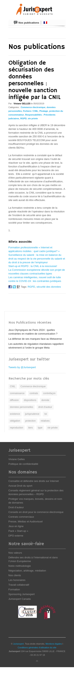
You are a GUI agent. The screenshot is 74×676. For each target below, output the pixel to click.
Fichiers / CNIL (30, 111)
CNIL (12, 386)
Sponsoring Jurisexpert (21, 594)
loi (45, 414)
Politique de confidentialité (23, 463)
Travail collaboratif (18, 584)
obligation (15, 420)
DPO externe (15, 535)
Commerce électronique (33, 107)
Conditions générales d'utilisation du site (37, 647)
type (40, 427)
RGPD (23, 118)
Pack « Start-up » (18, 530)
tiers (30, 427)
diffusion (14, 400)
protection (30, 420)
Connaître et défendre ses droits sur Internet (33, 481)
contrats (34, 393)
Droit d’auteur (16, 507)
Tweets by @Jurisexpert (22, 367)
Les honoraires (16, 580)
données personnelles (21, 407)
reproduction (16, 427)
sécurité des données (49, 286)
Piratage (43, 111)
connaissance (17, 393)
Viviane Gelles (16, 459)
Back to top (37, 661)
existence (15, 414)
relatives (45, 420)
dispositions (30, 400)
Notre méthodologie (19, 565)
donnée (45, 400)
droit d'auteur (45, 407)
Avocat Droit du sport (20, 485)
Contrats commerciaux (21, 516)
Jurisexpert (18, 644)
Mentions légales (54, 644)
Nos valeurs (15, 552)
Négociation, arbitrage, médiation (27, 570)
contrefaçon (49, 393)
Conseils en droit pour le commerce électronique (36, 512)
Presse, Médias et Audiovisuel (25, 521)
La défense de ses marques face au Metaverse (35, 338)
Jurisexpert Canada (19, 598)
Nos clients (14, 575)
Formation (14, 589)
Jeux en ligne (16, 526)
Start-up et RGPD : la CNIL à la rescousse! (32, 266)
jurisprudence (32, 414)
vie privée (33, 118)
